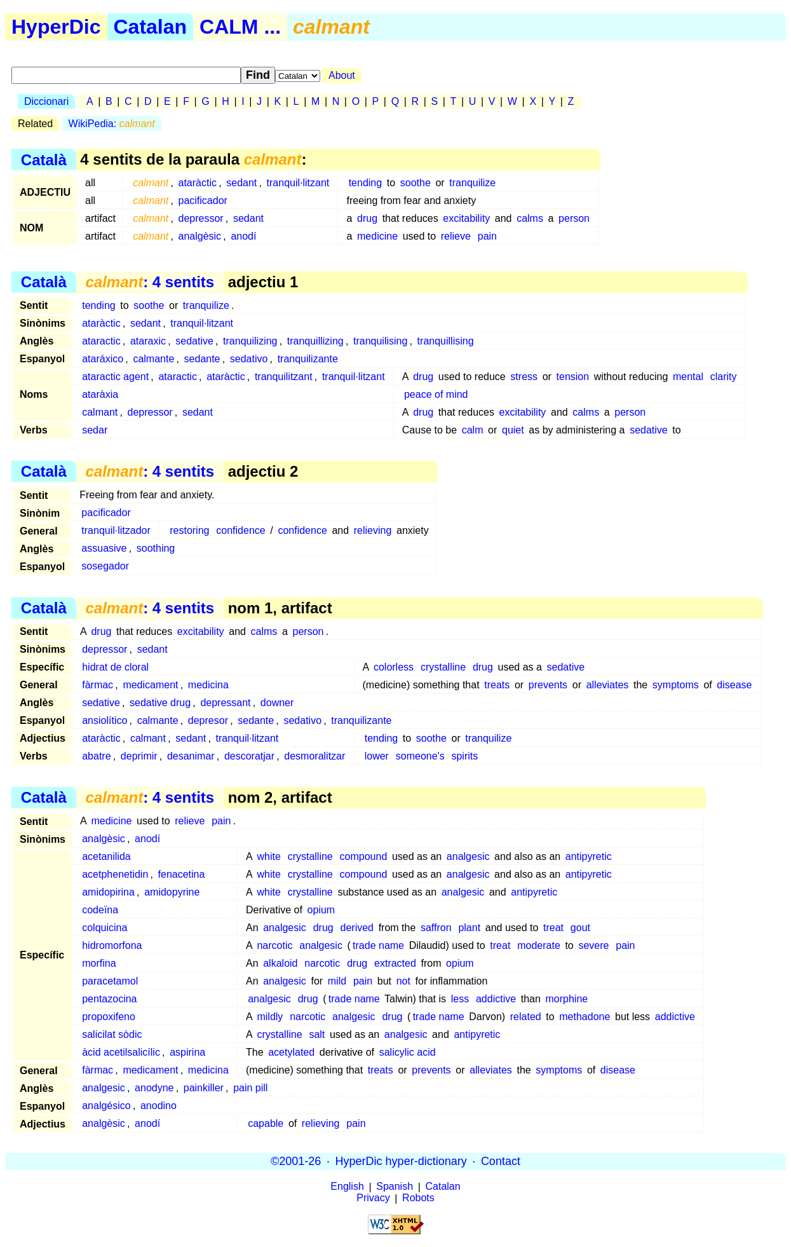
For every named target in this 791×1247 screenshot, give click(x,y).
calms (530, 218)
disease (734, 684)
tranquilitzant (284, 376)
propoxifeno (108, 1016)
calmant (100, 412)
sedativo (249, 358)
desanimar (191, 756)
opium (321, 909)
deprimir (139, 756)
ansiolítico (104, 720)
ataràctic (198, 182)
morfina (99, 963)
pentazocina (109, 998)
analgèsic (200, 236)
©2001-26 (296, 1161)
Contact (500, 1161)
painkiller (204, 1087)
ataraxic (148, 341)
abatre (96, 756)
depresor (208, 720)
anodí (243, 236)
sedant (241, 182)
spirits (464, 756)
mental (688, 376)
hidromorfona (112, 945)
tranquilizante (308, 358)
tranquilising (380, 341)
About (341, 75)
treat (553, 927)
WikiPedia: (112, 123)
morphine (567, 998)
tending (365, 182)
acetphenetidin (115, 874)
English (346, 1187)
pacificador (203, 200)
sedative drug (160, 702)
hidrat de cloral (115, 667)
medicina (208, 684)
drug (367, 218)
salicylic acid (407, 1052)
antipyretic (588, 856)
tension (573, 376)
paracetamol (110, 981)
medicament (150, 684)
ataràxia (100, 394)
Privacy (372, 1198)
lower (377, 756)
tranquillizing (315, 341)
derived (357, 927)
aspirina (187, 1052)
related (525, 1016)
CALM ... (240, 26)
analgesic (468, 856)
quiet (513, 430)
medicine (377, 236)
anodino (158, 1105)
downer (277, 702)
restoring (189, 530)
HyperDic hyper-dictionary (401, 1161)
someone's (420, 756)
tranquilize (472, 182)
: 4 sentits (149, 281)
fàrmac (97, 684)
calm (472, 430)
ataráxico (102, 358)
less (460, 998)
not (403, 981)
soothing (156, 548)
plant (469, 927)
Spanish (394, 1187)
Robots (418, 1198)
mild (337, 981)
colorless (394, 667)
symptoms (675, 684)
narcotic (274, 945)
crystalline (443, 667)
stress (523, 376)
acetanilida (106, 856)
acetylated (291, 1052)
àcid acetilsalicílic (121, 1052)
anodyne (154, 1087)
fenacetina (181, 874)
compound (364, 856)
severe (593, 945)
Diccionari (46, 101)
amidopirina (108, 892)
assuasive (103, 548)
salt (317, 1034)
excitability (466, 218)
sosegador (105, 566)
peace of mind (436, 394)
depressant (225, 702)
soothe (415, 182)
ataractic (101, 341)
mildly (270, 1016)
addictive (496, 998)
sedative (194, 341)
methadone (584, 1016)
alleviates (607, 684)
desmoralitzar (314, 756)
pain (487, 236)
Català (44, 159)
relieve (456, 236)
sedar (94, 430)
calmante (153, 358)
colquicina (104, 927)
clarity (723, 376)
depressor (201, 218)
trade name (378, 945)
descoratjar (249, 756)
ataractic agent (115, 376)
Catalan (150, 26)
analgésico (106, 1105)
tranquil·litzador (116, 530)
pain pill (250, 1087)
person (574, 218)
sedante (202, 358)
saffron (436, 927)
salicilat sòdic (112, 1034)
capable (265, 1123)
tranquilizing (250, 341)
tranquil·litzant (298, 182)
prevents (548, 684)
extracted (395, 963)
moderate (538, 945)
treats (497, 684)
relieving (373, 530)
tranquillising (445, 341)
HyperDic (56, 26)
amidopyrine (171, 892)
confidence (240, 530)
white (268, 856)
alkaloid (280, 963)
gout (580, 927)
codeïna (100, 909)
